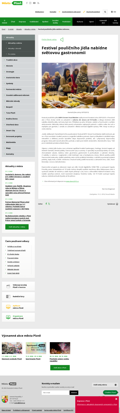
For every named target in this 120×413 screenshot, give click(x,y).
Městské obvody (13, 269)
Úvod (3, 29)
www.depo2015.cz (72, 181)
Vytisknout (111, 204)
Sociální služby (55, 21)
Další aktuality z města (17, 227)
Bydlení (45, 22)
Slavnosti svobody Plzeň (12, 359)
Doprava (22, 22)
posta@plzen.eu (19, 403)
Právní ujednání (37, 410)
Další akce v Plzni (60, 368)
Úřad (13, 22)
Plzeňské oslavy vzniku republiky (59, 360)
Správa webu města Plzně (52, 410)
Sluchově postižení (93, 12)
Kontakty (53, 12)
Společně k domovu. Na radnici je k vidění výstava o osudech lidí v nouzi (18, 176)
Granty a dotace (13, 262)
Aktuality (19, 29)
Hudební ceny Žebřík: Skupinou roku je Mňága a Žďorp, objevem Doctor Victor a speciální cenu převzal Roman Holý (18, 190)
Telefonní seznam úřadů (16, 250)
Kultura (80, 22)
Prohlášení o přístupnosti (21, 410)
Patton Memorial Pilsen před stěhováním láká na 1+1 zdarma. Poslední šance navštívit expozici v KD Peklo (17, 205)
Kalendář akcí (103, 21)
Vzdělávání (34, 22)
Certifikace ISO (68, 410)
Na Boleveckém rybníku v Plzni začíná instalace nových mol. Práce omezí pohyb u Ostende (18, 218)
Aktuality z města (29, 29)
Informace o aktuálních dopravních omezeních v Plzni (97, 404)
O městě (4, 21)
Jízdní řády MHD (13, 273)
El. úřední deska (13, 254)
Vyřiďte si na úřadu (14, 246)
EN (115, 12)
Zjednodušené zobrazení (71, 12)
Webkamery (39, 12)
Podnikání (66, 22)
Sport (91, 22)
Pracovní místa (12, 258)
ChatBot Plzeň (110, 392)
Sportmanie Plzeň (33, 359)
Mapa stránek (6, 410)
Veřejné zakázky (13, 266)
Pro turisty (115, 21)
